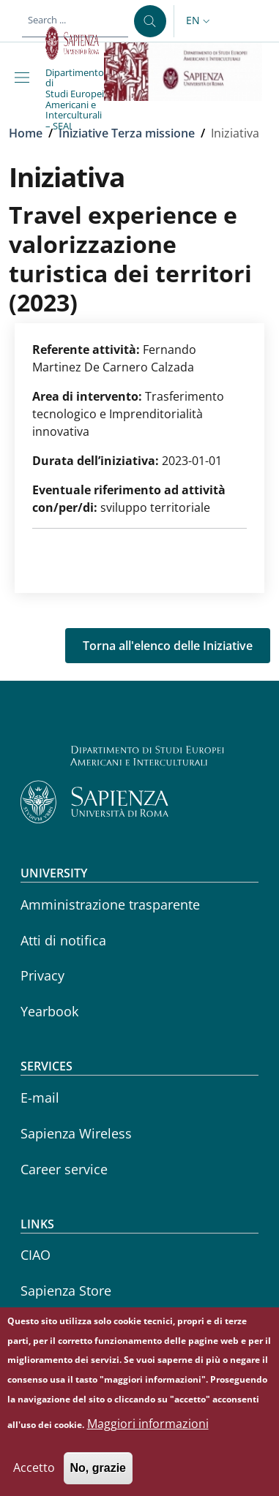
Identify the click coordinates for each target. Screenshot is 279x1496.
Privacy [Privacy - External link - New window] (42, 975)
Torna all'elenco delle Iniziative (168, 646)
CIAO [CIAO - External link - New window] (36, 1254)
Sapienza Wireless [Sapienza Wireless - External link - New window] (76, 1133)
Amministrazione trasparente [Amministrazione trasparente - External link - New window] (110, 904)
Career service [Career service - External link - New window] (64, 1169)
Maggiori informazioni (148, 1439)
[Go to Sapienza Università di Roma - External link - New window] (74, 43)
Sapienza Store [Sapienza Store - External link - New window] (66, 1290)
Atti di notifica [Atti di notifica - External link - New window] (63, 940)
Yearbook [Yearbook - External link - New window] (49, 1011)
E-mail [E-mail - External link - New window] (40, 1097)
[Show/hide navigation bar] (25, 77)
